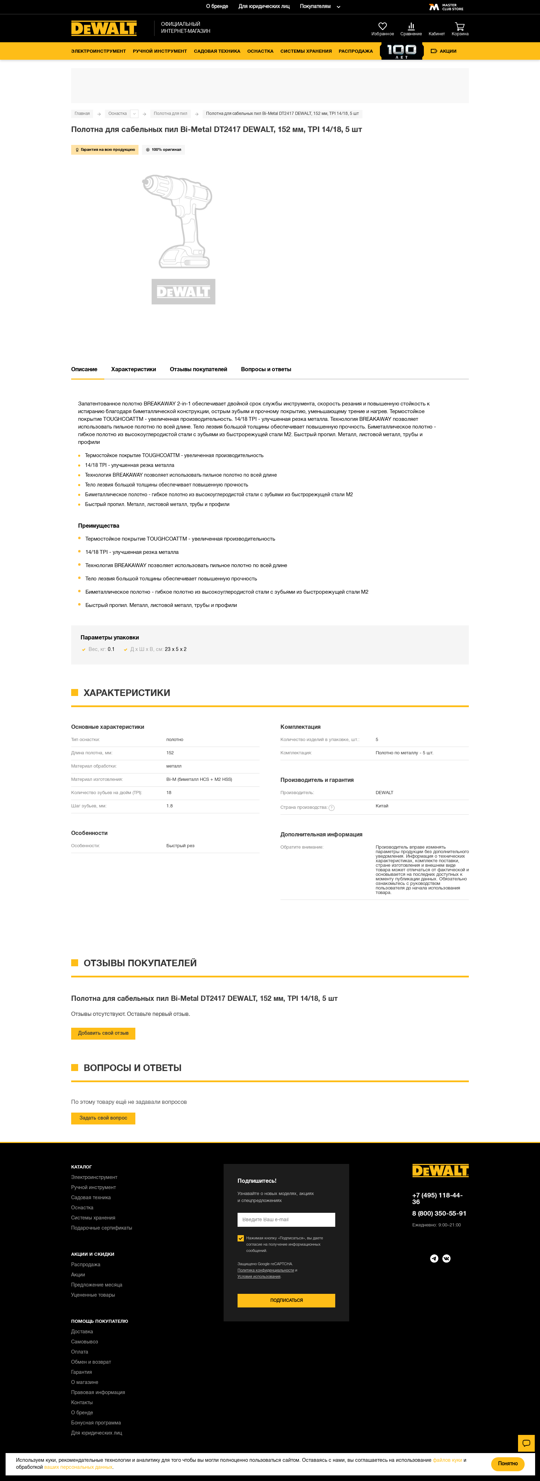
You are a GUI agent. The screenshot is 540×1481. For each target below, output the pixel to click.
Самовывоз (84, 1342)
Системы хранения (306, 52)
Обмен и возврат (91, 1362)
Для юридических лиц (264, 7)
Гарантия (81, 1372)
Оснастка (260, 52)
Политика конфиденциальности (266, 1270)
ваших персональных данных (78, 1467)
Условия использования (259, 1276)
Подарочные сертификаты (101, 1228)
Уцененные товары (93, 1295)
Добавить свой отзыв (103, 1033)
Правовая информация (98, 1393)
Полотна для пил (170, 114)
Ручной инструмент (160, 52)
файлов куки (447, 1460)
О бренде (217, 7)
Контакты (82, 1403)
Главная (82, 114)
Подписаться (286, 1301)
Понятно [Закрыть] (508, 1464)
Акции (444, 51)
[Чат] (526, 1443)
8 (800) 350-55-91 (439, 1214)
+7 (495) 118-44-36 (437, 1199)
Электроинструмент (98, 52)
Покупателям (315, 7)
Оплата (79, 1352)
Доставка (82, 1332)
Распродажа (356, 52)
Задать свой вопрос (103, 1118)
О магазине (84, 1382)
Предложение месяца (96, 1285)
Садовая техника (217, 52)
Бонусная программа (96, 1423)
